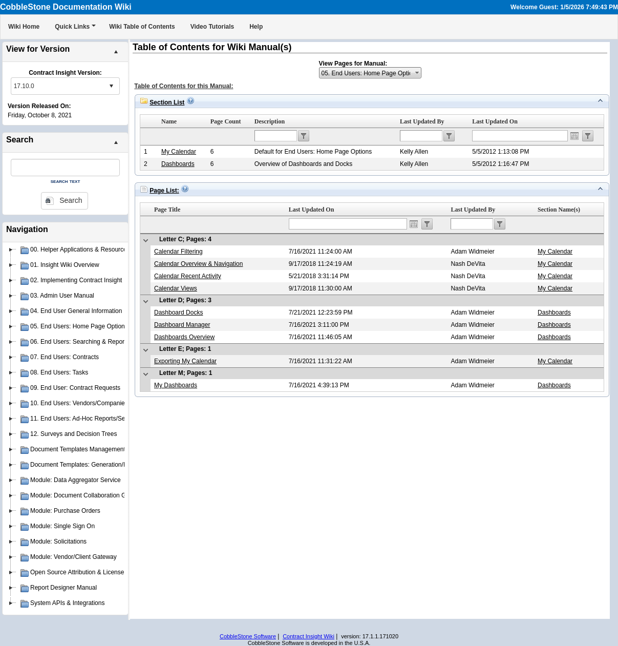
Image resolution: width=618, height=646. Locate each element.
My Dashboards (175, 385)
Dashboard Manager (182, 324)
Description (269, 121)
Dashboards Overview (184, 337)
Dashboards (178, 164)
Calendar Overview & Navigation (198, 263)
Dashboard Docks (178, 312)
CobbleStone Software (248, 636)
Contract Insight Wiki (308, 636)
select (111, 86)
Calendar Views (175, 288)
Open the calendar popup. (574, 135)
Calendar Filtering (178, 251)
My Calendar (178, 151)
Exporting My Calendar (185, 361)
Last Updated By (422, 121)
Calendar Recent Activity (187, 276)
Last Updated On (495, 121)
